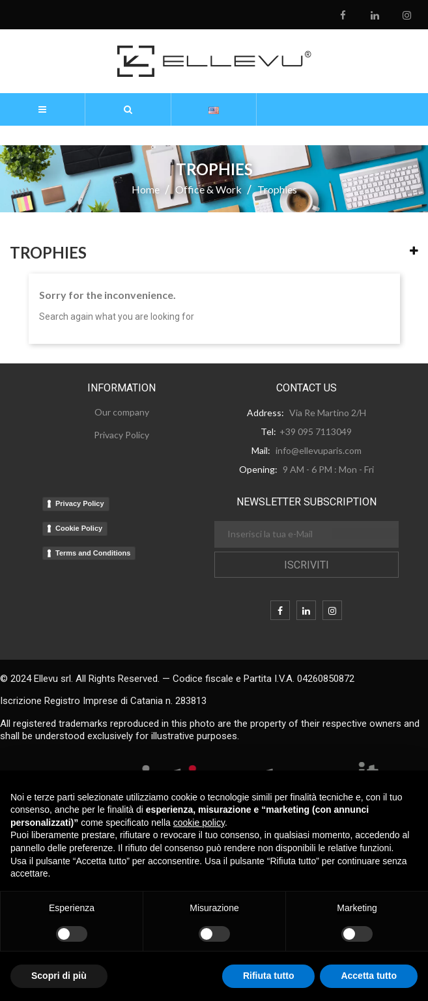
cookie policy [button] (199, 822)
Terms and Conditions (92, 553)
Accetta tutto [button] (369, 975)
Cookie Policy (78, 528)
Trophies (48, 253)
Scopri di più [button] (59, 975)
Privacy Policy (79, 503)
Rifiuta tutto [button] (268, 975)
